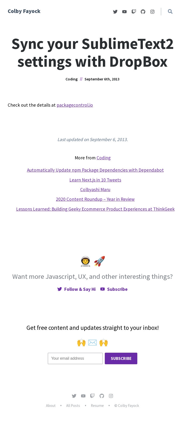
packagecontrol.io (75, 105)
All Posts (73, 405)
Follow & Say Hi (76, 289)
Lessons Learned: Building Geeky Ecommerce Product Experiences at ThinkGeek (95, 209)
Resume (97, 405)
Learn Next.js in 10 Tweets (95, 180)
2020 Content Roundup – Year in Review (95, 199)
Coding (72, 79)
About (51, 405)
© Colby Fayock (126, 405)
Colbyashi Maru (95, 189)
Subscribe (114, 289)
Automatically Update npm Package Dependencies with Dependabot (95, 170)
